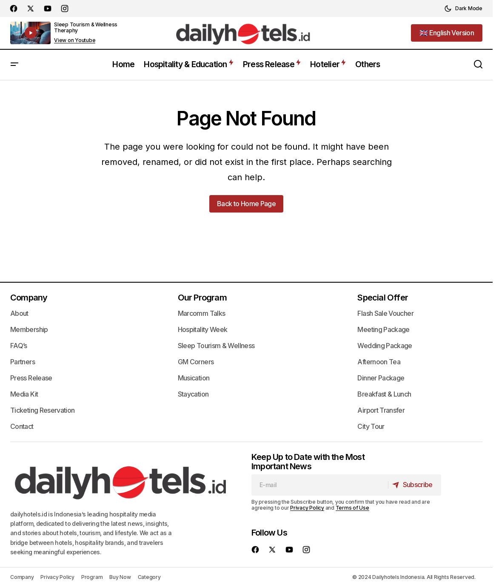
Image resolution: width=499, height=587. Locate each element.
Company (28, 297)
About (19, 313)
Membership (29, 329)
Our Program (202, 297)
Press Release (31, 378)
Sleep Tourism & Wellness (216, 345)
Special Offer (382, 297)
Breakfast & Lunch (384, 394)
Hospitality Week (203, 329)
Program (92, 577)
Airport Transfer (381, 410)
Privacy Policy (307, 508)
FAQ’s (18, 345)
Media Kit (24, 394)
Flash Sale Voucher (385, 313)
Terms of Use (352, 508)
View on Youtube (74, 40)
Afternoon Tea (378, 361)
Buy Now (120, 577)
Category (149, 577)
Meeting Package (383, 329)
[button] (463, 8)
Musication (194, 378)
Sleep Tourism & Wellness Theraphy (85, 27)
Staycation (193, 394)
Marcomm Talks (201, 313)
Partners (22, 361)
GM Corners (196, 361)
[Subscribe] (414, 485)
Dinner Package (380, 378)
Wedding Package (384, 345)
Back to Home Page (246, 203)
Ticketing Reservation (42, 410)
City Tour (370, 426)
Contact (22, 426)
